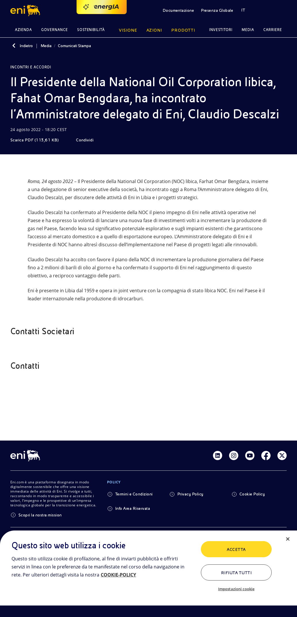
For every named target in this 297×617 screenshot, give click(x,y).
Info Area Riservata (132, 508)
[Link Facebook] (266, 455)
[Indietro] (13, 45)
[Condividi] (89, 140)
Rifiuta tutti (236, 572)
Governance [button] (54, 30)
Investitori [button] (221, 30)
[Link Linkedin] (217, 455)
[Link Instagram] (233, 455)
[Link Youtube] (249, 455)
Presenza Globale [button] (217, 10)
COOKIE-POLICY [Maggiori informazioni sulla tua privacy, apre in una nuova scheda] (118, 575)
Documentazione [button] (178, 10)
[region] (148, 573)
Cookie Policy (252, 494)
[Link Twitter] (282, 455)
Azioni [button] (154, 30)
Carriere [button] (272, 30)
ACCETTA (236, 549)
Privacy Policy (190, 494)
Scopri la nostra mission (40, 515)
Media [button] (248, 30)
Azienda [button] (23, 30)
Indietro (26, 45)
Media (46, 45)
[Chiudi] (287, 539)
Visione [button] (128, 30)
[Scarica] (38, 140)
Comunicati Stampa (74, 45)
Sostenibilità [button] (91, 30)
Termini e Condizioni (134, 494)
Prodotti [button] (183, 30)
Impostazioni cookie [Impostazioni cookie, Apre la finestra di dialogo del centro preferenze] (236, 588)
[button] (26, 10)
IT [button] (243, 10)
